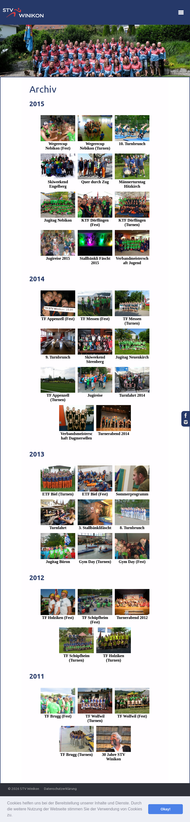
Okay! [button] (165, 809)
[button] (14, 815)
